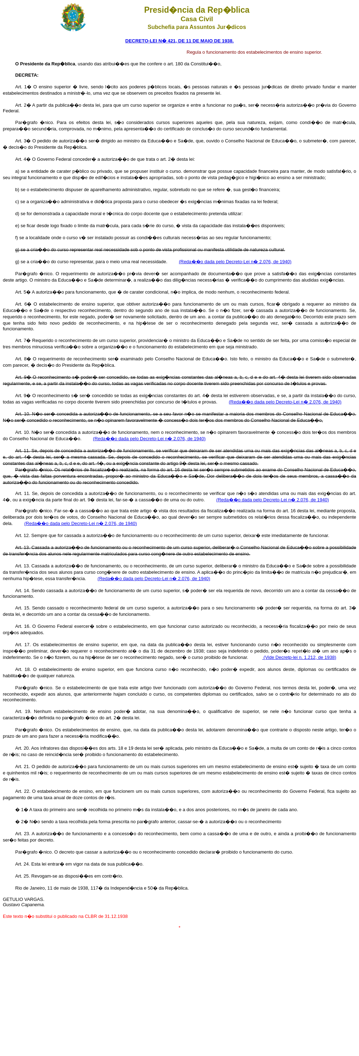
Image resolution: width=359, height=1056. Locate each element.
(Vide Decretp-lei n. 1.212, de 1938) (299, 657)
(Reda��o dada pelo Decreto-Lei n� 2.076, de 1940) (235, 261)
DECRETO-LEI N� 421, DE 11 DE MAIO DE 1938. (179, 40)
